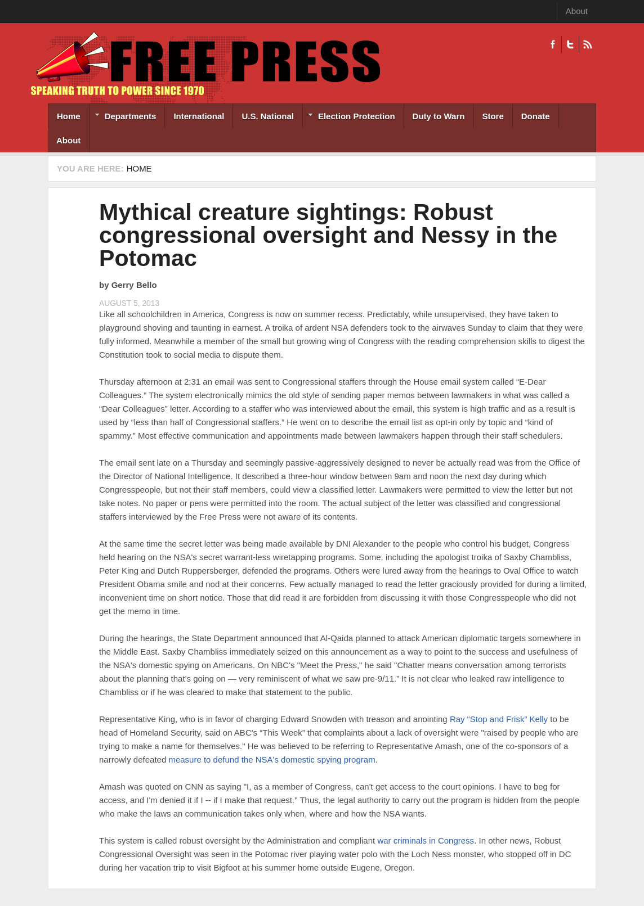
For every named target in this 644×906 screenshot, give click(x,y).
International (198, 116)
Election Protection (349, 117)
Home (68, 116)
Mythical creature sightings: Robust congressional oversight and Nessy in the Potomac (328, 235)
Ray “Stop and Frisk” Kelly (499, 719)
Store (492, 116)
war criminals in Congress (425, 840)
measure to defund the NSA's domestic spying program (271, 759)
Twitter (570, 44)
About (577, 11)
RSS (587, 44)
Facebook (552, 44)
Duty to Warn (439, 116)
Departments (123, 117)
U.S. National (268, 116)
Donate (535, 116)
